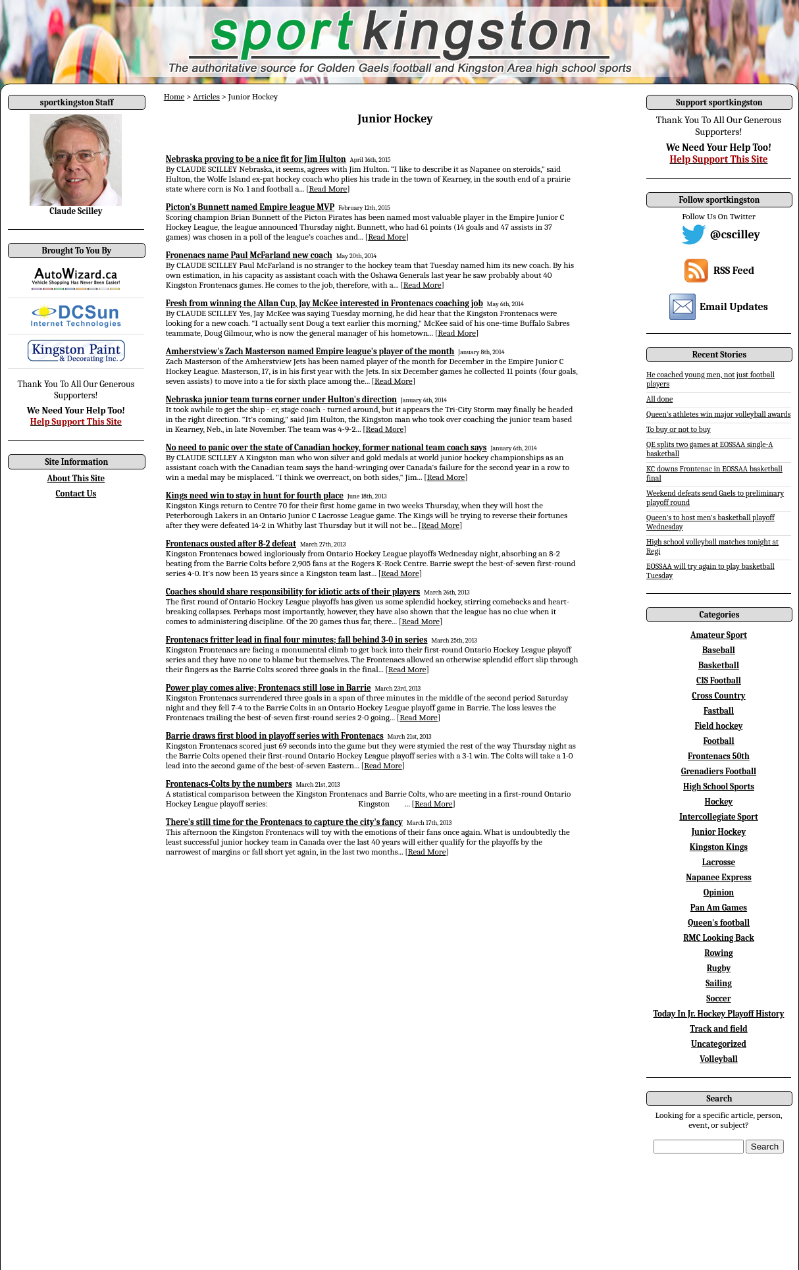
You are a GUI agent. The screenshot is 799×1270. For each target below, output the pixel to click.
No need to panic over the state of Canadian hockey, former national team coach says (326, 447)
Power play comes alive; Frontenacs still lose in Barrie (268, 688)
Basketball (718, 665)
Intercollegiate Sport (718, 817)
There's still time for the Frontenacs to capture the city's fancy (284, 822)
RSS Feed (733, 271)
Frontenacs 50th (719, 756)
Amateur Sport (718, 635)
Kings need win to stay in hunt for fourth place (255, 495)
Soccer (718, 998)
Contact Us (76, 493)
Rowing (718, 953)
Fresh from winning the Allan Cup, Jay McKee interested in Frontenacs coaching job (324, 303)
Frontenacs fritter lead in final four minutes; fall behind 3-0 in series (297, 640)
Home (174, 96)
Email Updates (734, 307)
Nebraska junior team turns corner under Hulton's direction (281, 399)
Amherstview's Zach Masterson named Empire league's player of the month (310, 351)
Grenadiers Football (718, 771)
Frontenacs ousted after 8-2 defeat (231, 543)
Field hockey (718, 726)
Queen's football (719, 923)
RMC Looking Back (718, 938)
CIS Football (718, 680)
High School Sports (718, 786)
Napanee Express (719, 877)
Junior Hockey (719, 832)
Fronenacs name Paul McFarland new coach (249, 255)
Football (718, 741)
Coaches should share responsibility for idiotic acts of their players (293, 591)
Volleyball (719, 1059)
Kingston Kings (719, 847)
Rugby (719, 968)
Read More (328, 189)
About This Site (76, 478)
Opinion (719, 892)
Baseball (718, 650)
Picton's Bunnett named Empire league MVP (250, 207)
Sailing (719, 983)
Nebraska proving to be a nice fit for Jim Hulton (256, 159)
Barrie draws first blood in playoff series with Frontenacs (275, 736)
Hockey (719, 802)
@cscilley (735, 235)
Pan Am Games (718, 908)
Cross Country (718, 696)
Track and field (719, 1029)
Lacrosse (719, 862)
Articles (206, 96)
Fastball (719, 711)
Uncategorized (718, 1044)
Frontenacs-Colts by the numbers (229, 784)
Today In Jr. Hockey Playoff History (719, 1014)
